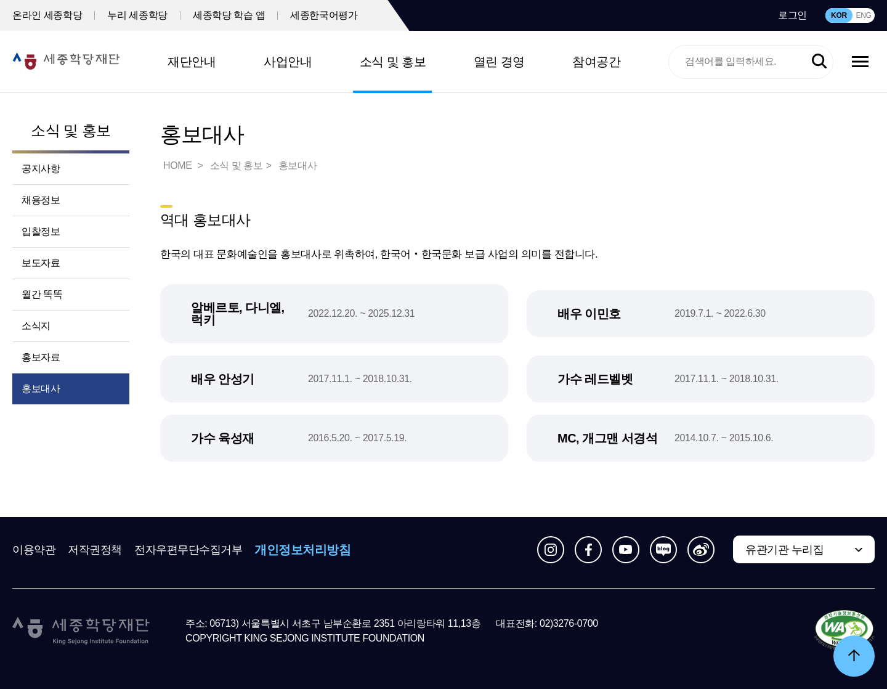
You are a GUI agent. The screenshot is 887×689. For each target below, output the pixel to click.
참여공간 (596, 61)
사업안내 (288, 61)
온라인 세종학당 (47, 15)
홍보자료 (41, 357)
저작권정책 (95, 549)
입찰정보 (41, 231)
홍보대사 (41, 388)
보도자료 (41, 263)
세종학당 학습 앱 (229, 15)
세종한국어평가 (323, 15)
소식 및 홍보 (393, 61)
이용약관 (33, 549)
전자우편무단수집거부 (188, 549)
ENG (863, 15)
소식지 (36, 325)
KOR (839, 15)
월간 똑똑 (42, 294)
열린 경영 (499, 61)
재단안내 (192, 61)
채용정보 (41, 200)
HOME (178, 165)
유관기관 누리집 (784, 550)
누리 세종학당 (137, 15)
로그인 (792, 15)
